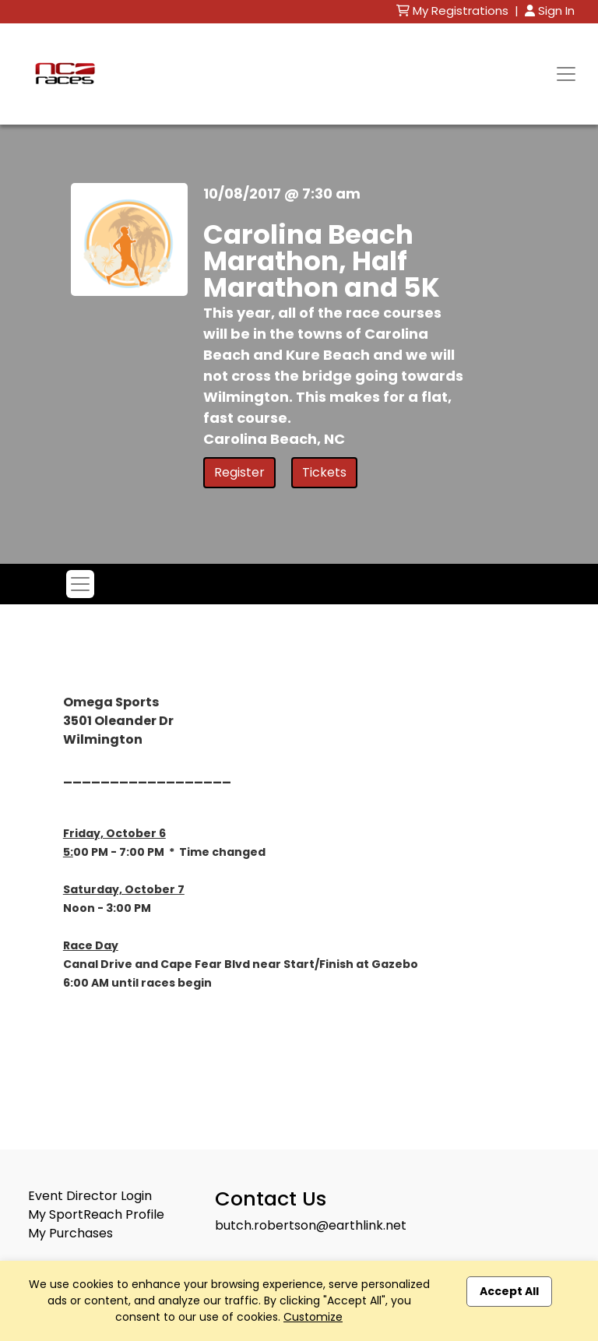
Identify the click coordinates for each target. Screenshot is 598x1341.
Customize (313, 1317)
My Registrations (454, 10)
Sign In (550, 10)
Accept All (509, 1291)
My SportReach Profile (96, 1214)
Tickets (324, 472)
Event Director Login (90, 1196)
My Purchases (70, 1233)
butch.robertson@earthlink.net (310, 1225)
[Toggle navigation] (566, 74)
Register (239, 472)
